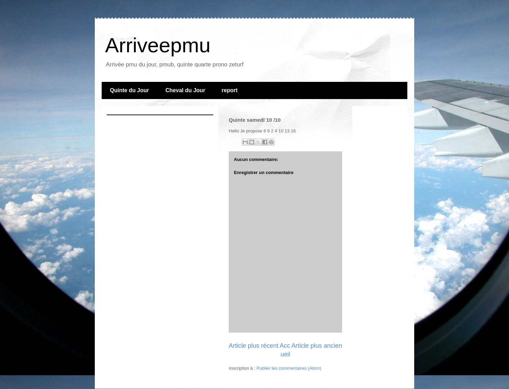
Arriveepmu (158, 45)
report (229, 90)
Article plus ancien (316, 345)
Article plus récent (254, 345)
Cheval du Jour (185, 90)
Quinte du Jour (129, 90)
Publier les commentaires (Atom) (289, 368)
